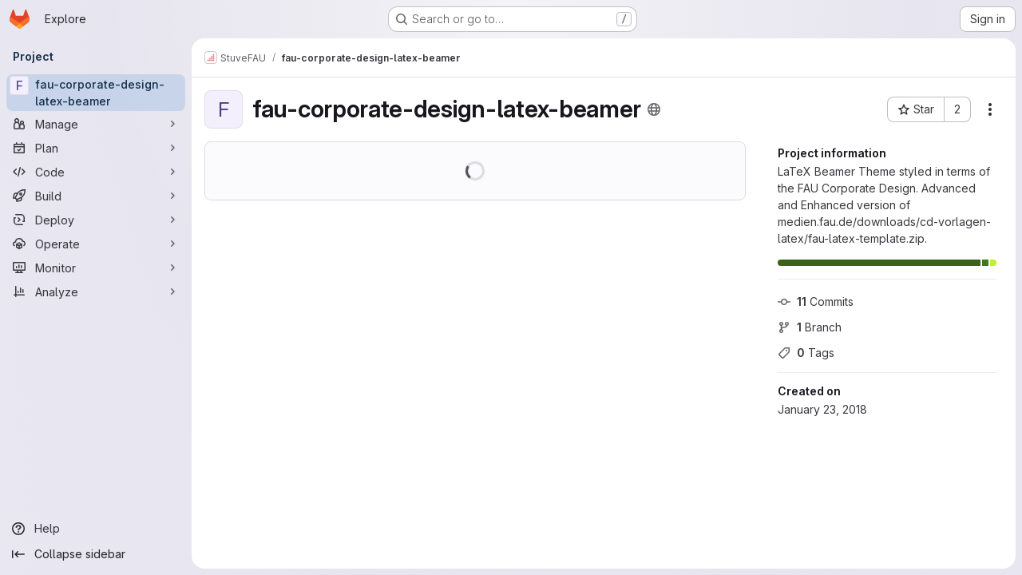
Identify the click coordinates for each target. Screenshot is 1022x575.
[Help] (95, 529)
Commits (816, 301)
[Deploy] (95, 219)
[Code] (95, 172)
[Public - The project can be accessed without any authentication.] (654, 109)
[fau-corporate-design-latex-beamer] (95, 92)
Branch (810, 327)
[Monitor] (95, 267)
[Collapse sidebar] (95, 554)
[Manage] (95, 124)
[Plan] (95, 148)
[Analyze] (95, 291)
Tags (806, 352)
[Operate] (95, 243)
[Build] (95, 195)
